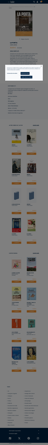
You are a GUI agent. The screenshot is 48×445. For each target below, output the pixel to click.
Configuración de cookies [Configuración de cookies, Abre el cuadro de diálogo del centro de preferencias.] (12, 73)
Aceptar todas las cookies (26, 77)
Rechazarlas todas (25, 73)
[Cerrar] (41, 66)
